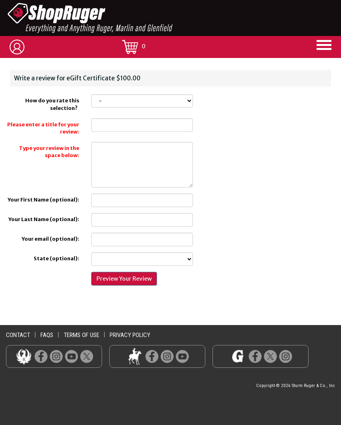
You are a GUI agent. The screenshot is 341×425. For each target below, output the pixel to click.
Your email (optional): (50, 238)
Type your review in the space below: (49, 152)
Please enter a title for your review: (43, 128)
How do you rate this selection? (52, 104)
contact (18, 335)
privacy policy (130, 335)
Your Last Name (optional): (43, 219)
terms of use (81, 335)
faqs (46, 335)
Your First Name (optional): (43, 199)
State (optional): (56, 258)
